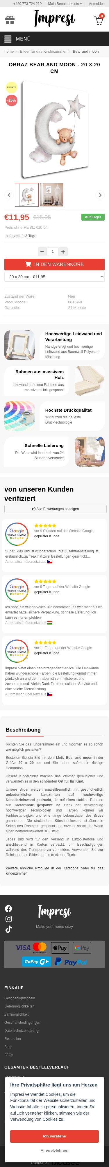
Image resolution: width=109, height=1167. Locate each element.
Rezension (12, 1039)
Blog (7, 1047)
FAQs (8, 1055)
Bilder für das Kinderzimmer (43, 51)
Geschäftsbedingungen (22, 1023)
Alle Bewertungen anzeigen (55, 509)
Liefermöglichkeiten (19, 1006)
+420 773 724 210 (27, 4)
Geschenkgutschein (19, 998)
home (9, 51)
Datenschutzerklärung (21, 1031)
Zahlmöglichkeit (16, 1014)
